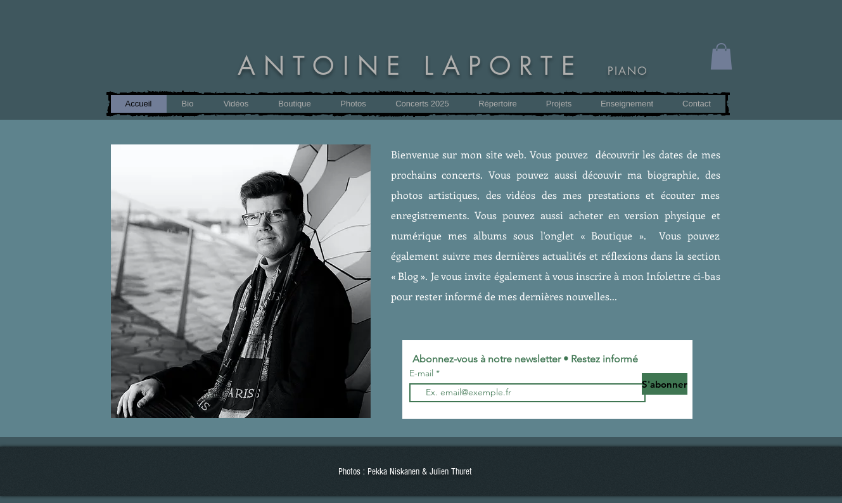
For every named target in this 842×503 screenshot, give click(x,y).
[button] (559, 104)
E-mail (422, 373)
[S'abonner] (664, 384)
